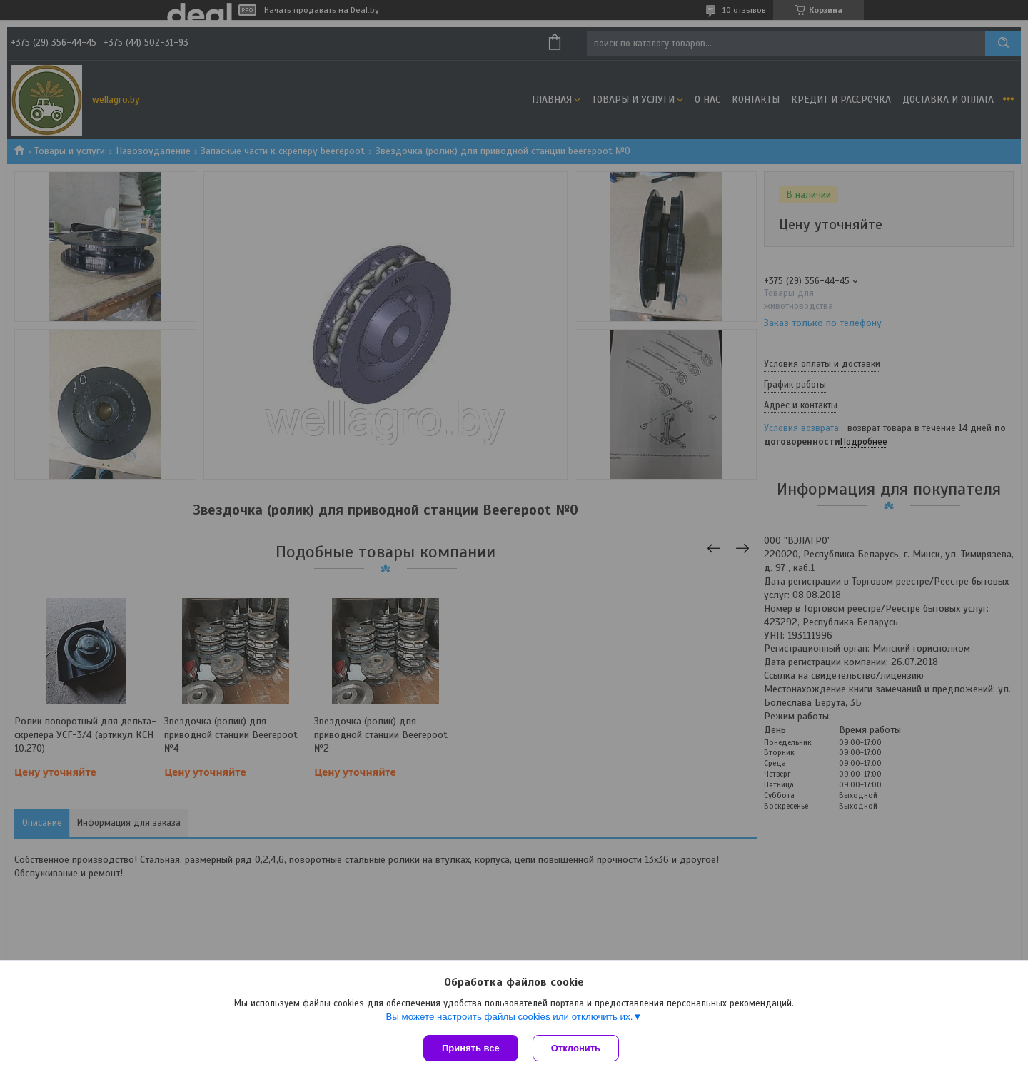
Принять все (471, 1048)
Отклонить (575, 1048)
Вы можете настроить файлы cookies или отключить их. (509, 1016)
